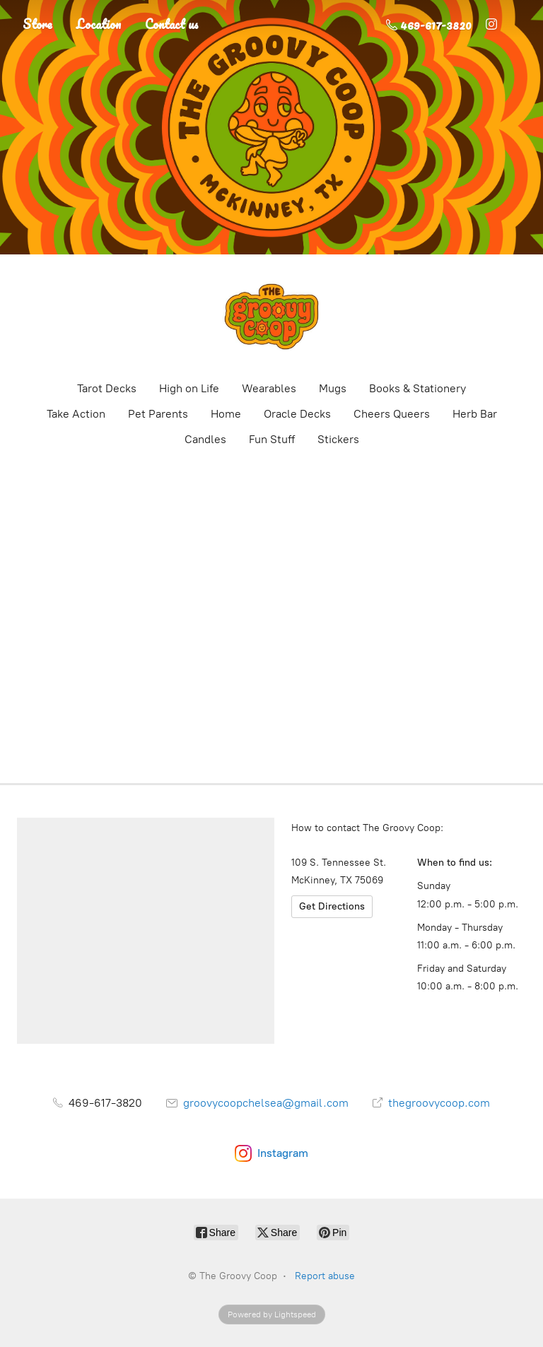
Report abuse (325, 1276)
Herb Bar (474, 413)
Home (226, 413)
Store (37, 24)
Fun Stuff (272, 439)
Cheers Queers (392, 413)
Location (98, 24)
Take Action (76, 413)
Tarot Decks (106, 388)
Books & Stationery (417, 388)
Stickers (338, 439)
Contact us (172, 24)
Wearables (269, 388)
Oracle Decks (297, 413)
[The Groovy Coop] (271, 316)
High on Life (189, 388)
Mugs (332, 388)
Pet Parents (158, 413)
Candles (205, 439)
